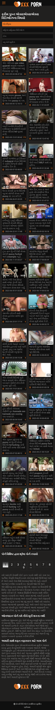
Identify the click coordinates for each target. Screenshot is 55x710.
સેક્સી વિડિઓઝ (22, 704)
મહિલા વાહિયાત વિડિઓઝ (13, 30)
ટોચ (4, 36)
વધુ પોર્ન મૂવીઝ (9, 42)
